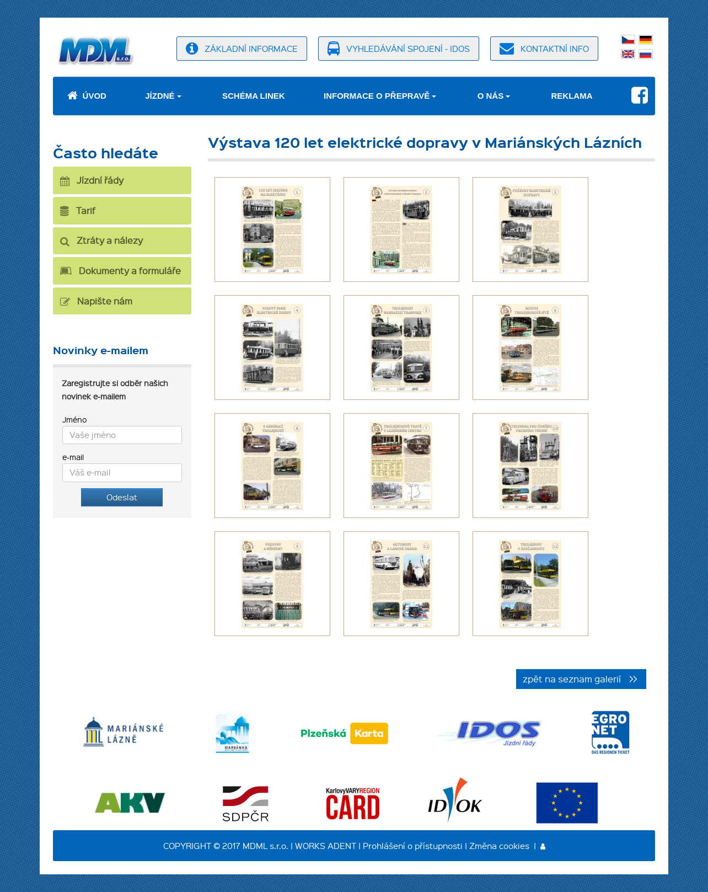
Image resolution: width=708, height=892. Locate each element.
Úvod (86, 95)
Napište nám (96, 301)
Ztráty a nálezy (101, 240)
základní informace (242, 48)
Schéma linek (253, 95)
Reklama (572, 95)
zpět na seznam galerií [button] (572, 678)
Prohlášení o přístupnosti (413, 845)
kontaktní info (544, 48)
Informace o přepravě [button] (377, 95)
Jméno (74, 419)
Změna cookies (499, 845)
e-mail (73, 457)
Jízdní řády (92, 180)
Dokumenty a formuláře (120, 270)
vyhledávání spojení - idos (399, 48)
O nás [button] (491, 95)
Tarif (77, 210)
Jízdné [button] (159, 95)
